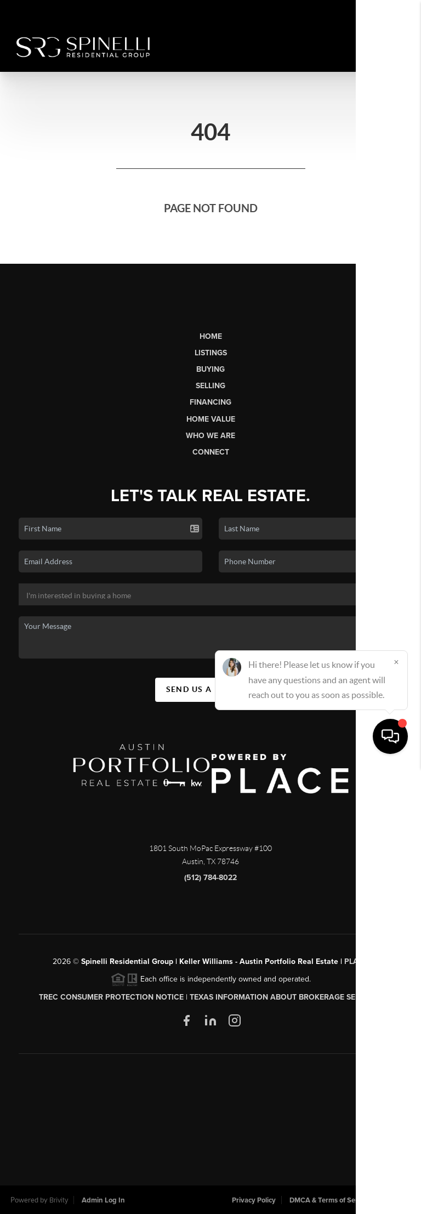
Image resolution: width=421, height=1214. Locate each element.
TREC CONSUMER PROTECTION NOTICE (111, 997)
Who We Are (210, 435)
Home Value (210, 419)
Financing (210, 402)
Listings (211, 353)
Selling (210, 385)
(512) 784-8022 (210, 877)
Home (211, 336)
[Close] (396, 1108)
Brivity (58, 1200)
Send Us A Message (210, 689)
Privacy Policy (254, 1200)
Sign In (378, 11)
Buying (210, 369)
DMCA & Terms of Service (330, 1200)
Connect (210, 452)
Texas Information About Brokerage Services (286, 997)
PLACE (356, 961)
